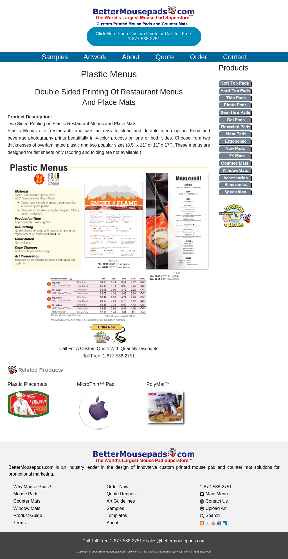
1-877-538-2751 (216, 486)
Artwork (95, 57)
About (131, 57)
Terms (20, 522)
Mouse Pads (26, 493)
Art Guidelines (121, 501)
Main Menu (214, 493)
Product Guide (28, 515)
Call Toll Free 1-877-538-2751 (112, 540)
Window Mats (27, 508)
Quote (165, 57)
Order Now (117, 486)
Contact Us (214, 501)
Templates (117, 515)
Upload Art (214, 508)
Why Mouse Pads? (32, 486)
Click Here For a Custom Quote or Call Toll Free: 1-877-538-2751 (144, 36)
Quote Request (122, 493)
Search (214, 515)
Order (198, 57)
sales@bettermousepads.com (176, 540)
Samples (55, 57)
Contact (234, 57)
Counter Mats (27, 501)
